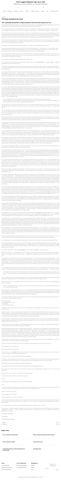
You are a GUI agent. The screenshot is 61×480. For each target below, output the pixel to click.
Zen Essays (3, 17)
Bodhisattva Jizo (16, 423)
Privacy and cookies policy (6, 469)
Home (4, 11)
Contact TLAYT (54, 11)
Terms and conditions (5, 465)
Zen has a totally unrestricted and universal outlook (43, 434)
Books (32, 469)
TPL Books (15, 11)
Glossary (32, 467)
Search (47, 468)
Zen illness (45, 423)
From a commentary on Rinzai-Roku (10, 434)
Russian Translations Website (21, 465)
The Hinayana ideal (37, 448)
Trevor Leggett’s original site (21, 467)
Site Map (9, 11)
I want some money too (38, 441)
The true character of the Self (9, 441)
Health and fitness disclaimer (7, 467)
